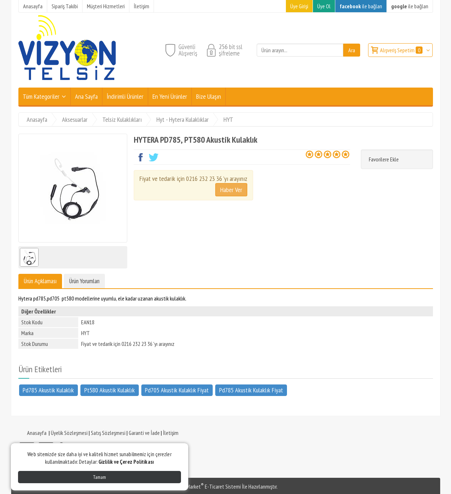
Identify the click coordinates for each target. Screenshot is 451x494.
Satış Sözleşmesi (108, 432)
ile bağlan (361, 6)
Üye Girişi (299, 6)
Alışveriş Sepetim (402, 50)
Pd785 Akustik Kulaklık (48, 390)
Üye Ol (324, 6)
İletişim (170, 432)
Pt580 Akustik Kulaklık (109, 390)
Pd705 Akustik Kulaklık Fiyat (177, 390)
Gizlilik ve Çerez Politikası (126, 461)
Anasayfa (37, 432)
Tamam (99, 477)
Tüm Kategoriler (41, 96)
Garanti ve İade (144, 432)
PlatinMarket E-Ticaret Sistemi (207, 486)
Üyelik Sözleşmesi (69, 432)
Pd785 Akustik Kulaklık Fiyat (251, 390)
